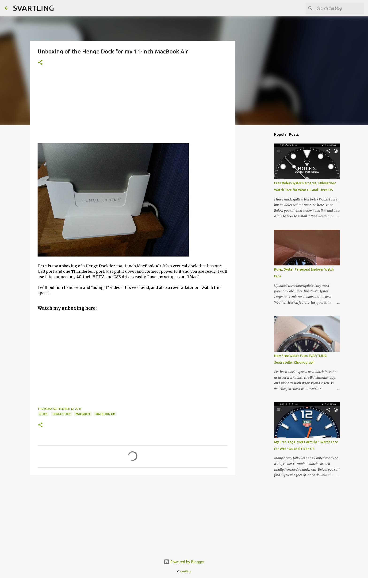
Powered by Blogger (184, 562)
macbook (83, 414)
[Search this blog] (339, 8)
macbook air (105, 414)
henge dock (61, 414)
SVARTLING (33, 8)
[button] (40, 63)
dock (43, 414)
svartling (185, 571)
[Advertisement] (133, 108)
